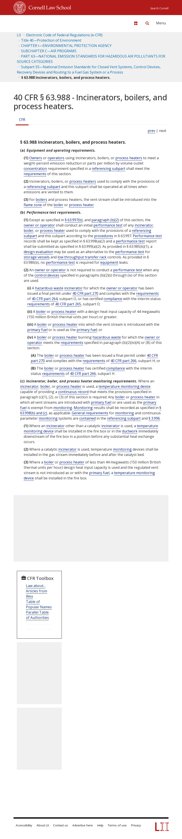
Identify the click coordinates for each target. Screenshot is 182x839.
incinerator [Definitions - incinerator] (144, 225)
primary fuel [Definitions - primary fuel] (37, 329)
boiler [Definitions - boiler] (58, 204)
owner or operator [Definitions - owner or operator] (39, 225)
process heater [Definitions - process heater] (81, 204)
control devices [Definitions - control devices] (47, 275)
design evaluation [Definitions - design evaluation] (38, 251)
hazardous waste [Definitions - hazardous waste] (49, 288)
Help (100, 825)
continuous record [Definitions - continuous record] (73, 391)
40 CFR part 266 (123, 360)
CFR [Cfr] (22, 119)
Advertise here (82, 825)
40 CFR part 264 (45, 298)
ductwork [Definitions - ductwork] (129, 431)
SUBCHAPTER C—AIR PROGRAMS (48, 50)
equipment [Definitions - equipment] (109, 262)
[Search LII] (147, 23)
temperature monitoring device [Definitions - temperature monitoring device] (125, 386)
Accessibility (24, 825)
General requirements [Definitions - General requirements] (90, 413)
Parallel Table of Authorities (37, 615)
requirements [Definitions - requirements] (35, 173)
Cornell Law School (48, 7)
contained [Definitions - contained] (87, 418)
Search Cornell (159, 8)
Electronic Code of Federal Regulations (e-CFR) (64, 35)
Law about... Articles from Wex (36, 591)
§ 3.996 (154, 418)
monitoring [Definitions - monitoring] (62, 407)
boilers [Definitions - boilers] (41, 199)
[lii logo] (31, 22)
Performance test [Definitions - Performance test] (147, 235)
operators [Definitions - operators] (56, 157)
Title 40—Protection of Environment (51, 40)
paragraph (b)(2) (105, 219)
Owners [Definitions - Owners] (35, 157)
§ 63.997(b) (74, 219)
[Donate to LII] (135, 23)
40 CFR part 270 (85, 293)
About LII (43, 825)
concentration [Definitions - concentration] (35, 168)
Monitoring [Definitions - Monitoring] (83, 407)
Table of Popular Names (39, 604)
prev (151, 130)
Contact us (60, 825)
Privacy (136, 825)
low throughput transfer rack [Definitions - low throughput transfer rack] (82, 257)
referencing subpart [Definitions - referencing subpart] (108, 168)
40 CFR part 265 (68, 304)
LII (19, 35)
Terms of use (117, 825)
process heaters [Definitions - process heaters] (128, 157)
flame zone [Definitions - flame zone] (33, 204)
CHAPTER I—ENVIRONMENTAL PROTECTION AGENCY (66, 45)
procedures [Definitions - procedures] (103, 235)
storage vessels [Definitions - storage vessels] (37, 257)
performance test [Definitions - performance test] (107, 225)
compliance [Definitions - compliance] (113, 298)
